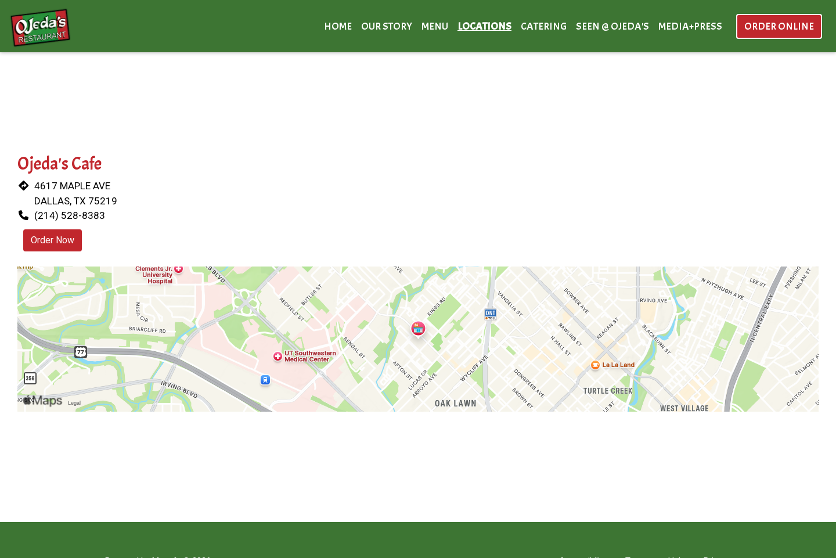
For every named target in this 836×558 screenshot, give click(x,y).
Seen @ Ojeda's (612, 26)
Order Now (52, 240)
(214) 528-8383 (69, 215)
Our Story (386, 26)
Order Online (779, 26)
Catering (544, 26)
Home (338, 26)
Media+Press (690, 26)
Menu (434, 26)
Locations (484, 26)
